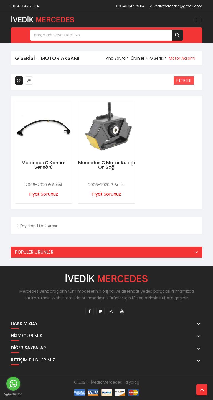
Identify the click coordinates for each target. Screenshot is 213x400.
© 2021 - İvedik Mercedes (98, 382)
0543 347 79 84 (26, 6)
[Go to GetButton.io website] (13, 394)
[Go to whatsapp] (13, 384)
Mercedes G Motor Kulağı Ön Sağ (106, 165)
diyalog (132, 382)
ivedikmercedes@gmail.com (177, 6)
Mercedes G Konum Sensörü (43, 165)
